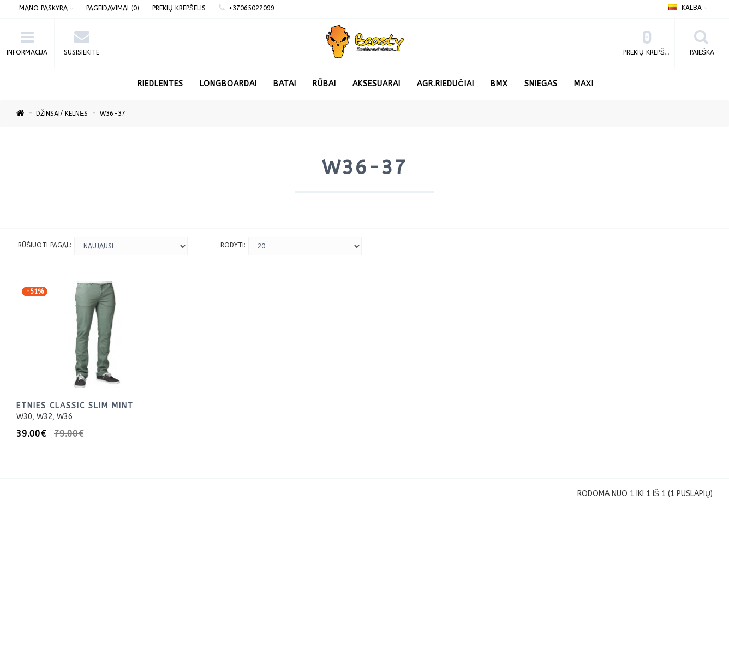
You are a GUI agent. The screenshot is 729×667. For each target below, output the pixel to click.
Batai (284, 83)
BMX (499, 83)
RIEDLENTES (160, 83)
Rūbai (324, 83)
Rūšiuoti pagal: (44, 245)
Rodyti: (233, 245)
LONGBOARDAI (228, 83)
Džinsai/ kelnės (62, 113)
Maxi (584, 83)
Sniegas (541, 83)
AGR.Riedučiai (445, 83)
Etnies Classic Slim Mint (75, 405)
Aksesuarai (376, 83)
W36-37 (113, 113)
